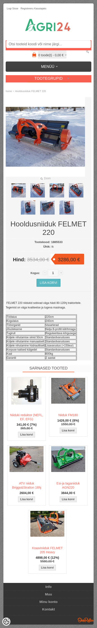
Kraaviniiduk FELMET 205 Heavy (47, 550)
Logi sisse (12, 8)
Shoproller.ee (86, 620)
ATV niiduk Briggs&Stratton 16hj (26, 485)
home (9, 91)
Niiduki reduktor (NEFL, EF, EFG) (26, 417)
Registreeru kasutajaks (33, 8)
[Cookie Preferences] (6, 622)
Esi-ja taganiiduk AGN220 (68, 485)
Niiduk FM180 (68, 415)
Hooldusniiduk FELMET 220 (30, 91)
